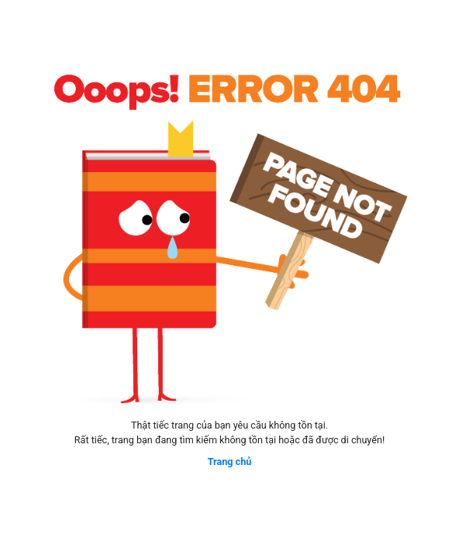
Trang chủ (230, 461)
